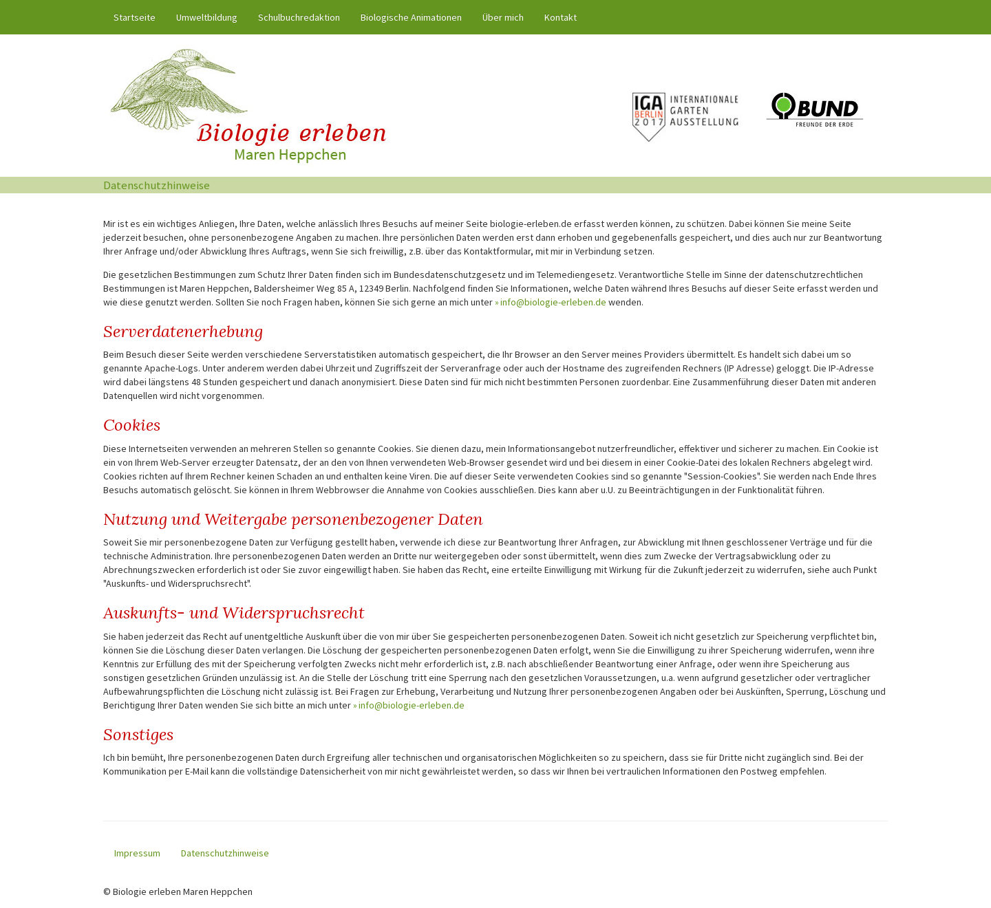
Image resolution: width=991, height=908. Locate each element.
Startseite (140, 16)
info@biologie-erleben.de (553, 302)
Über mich (503, 17)
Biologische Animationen (411, 17)
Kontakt (560, 17)
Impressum (137, 853)
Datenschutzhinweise (225, 853)
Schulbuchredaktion (299, 17)
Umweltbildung (206, 17)
